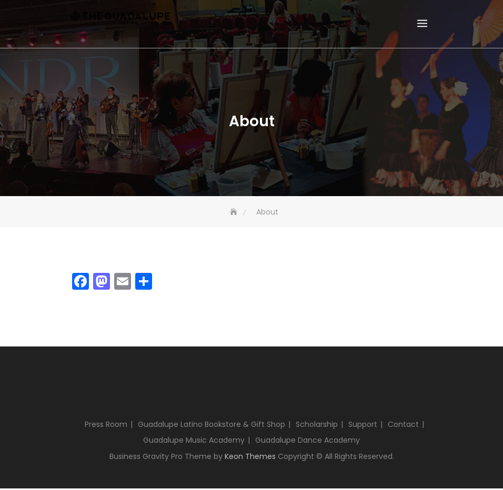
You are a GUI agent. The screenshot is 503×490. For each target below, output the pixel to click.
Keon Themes (250, 458)
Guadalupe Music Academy (194, 441)
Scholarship (317, 426)
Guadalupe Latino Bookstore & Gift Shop (211, 426)
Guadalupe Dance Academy (307, 441)
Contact (403, 426)
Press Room (106, 426)
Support (362, 426)
